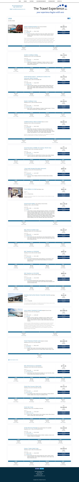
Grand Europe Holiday (29, 203)
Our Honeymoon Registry (41, 1)
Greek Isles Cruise (28, 407)
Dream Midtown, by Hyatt (30, 189)
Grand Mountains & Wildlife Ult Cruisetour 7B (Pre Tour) (37, 147)
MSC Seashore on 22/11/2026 (31, 273)
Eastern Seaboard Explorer (30, 26)
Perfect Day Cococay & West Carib (32, 386)
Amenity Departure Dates (13, 359)
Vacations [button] (31, 1)
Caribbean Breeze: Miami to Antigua (33, 121)
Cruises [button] (25, 1)
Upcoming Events (51, 1)
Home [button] (20, 1)
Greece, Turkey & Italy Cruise (31, 448)
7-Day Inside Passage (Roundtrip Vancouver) (35, 168)
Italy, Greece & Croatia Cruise (31, 229)
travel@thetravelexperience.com (19, 9)
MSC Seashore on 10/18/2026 (31, 251)
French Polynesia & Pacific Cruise (32, 341)
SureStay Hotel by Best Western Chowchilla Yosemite (37, 295)
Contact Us (63, 33)
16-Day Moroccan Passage (30, 427)
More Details (63, 31)
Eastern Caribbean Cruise (30, 101)
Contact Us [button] (59, 1)
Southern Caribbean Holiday (31, 55)
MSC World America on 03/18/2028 (32, 365)
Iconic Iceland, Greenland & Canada (33, 310)
